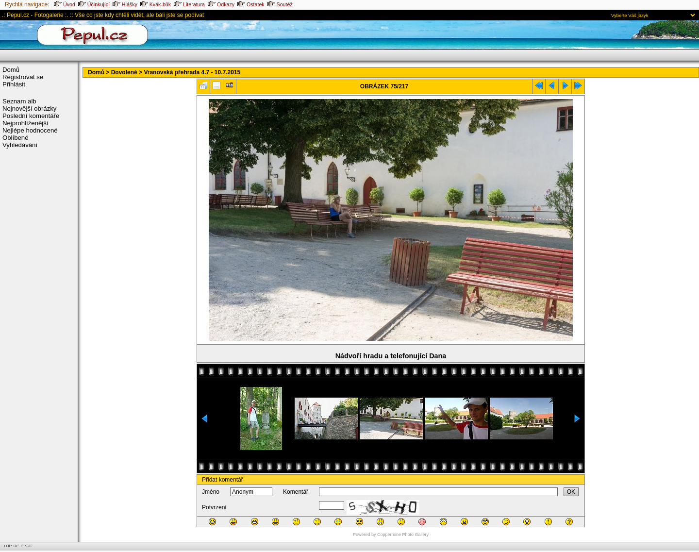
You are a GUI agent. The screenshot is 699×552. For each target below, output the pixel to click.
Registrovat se (22, 77)
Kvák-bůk (155, 4)
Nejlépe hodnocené (30, 130)
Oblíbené (15, 137)
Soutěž (280, 4)
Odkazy (221, 4)
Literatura (189, 4)
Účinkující (94, 4)
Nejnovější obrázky (29, 108)
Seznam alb (19, 101)
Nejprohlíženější (25, 123)
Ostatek (251, 4)
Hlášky (125, 4)
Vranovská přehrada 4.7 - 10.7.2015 (192, 72)
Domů (10, 69)
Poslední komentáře (30, 115)
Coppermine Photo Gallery (403, 534)
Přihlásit (13, 84)
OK (571, 491)
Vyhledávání (19, 145)
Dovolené (124, 72)
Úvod (64, 4)
